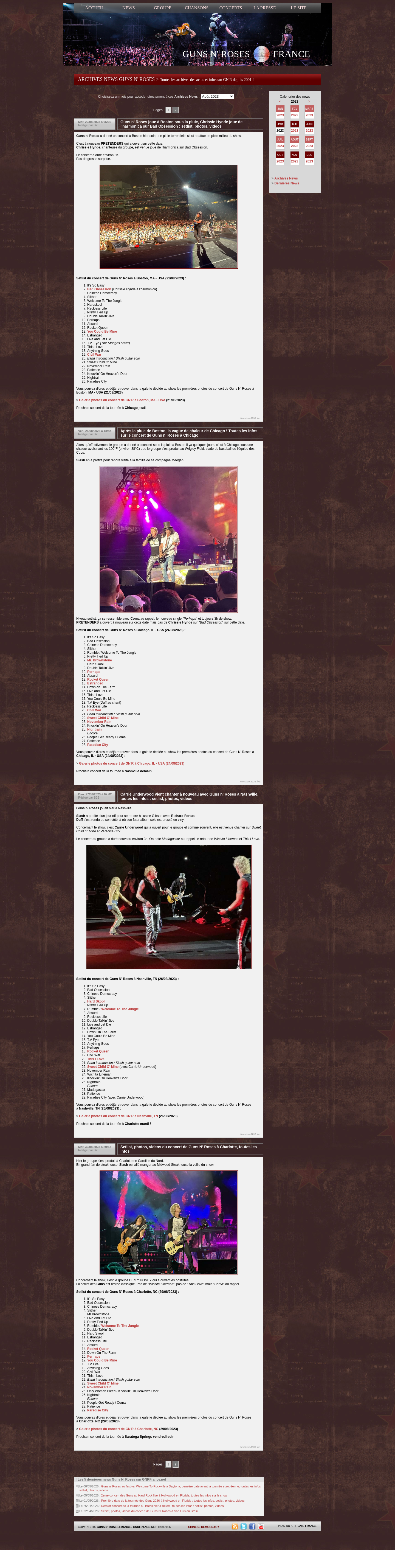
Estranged (95, 683)
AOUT (294, 139)
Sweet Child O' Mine (103, 718)
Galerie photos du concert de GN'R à (131, 763)
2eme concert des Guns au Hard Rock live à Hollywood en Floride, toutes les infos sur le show (164, 1495)
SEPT (309, 139)
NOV (295, 154)
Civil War (94, 354)
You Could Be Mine (102, 331)
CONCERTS (230, 7)
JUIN (309, 124)
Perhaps (93, 672)
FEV (294, 108)
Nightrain (94, 729)
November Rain (99, 722)
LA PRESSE (264, 7)
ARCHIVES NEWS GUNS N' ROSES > (166, 79)
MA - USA (158, 400)
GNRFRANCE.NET (145, 1527)
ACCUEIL (94, 7)
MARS (309, 108)
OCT (280, 154)
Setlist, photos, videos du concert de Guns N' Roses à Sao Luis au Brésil (149, 1511)
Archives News (286, 178)
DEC (309, 154)
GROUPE (162, 7)
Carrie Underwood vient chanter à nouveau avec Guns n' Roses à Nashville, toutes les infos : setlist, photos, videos (189, 796)
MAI (294, 124)
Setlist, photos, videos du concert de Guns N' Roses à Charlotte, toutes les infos (188, 1149)
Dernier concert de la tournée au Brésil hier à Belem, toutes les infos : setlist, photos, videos (162, 1505)
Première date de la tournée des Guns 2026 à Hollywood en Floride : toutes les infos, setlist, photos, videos (173, 1500)
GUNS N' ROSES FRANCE (246, 54)
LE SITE (298, 7)
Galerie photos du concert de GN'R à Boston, (114, 400)
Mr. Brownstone (99, 660)
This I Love (96, 1059)
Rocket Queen (98, 679)
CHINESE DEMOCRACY (203, 1527)
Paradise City (97, 745)
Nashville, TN (147, 1116)
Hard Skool (96, 1001)
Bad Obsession (99, 289)
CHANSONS (196, 7)
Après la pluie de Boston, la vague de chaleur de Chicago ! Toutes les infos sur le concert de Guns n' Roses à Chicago (188, 433)
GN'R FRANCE (307, 1525)
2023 (280, 115)
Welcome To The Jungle (120, 1009)
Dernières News (286, 183)
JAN (280, 108)
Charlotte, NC (148, 1429)
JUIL (280, 139)
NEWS (128, 7)
